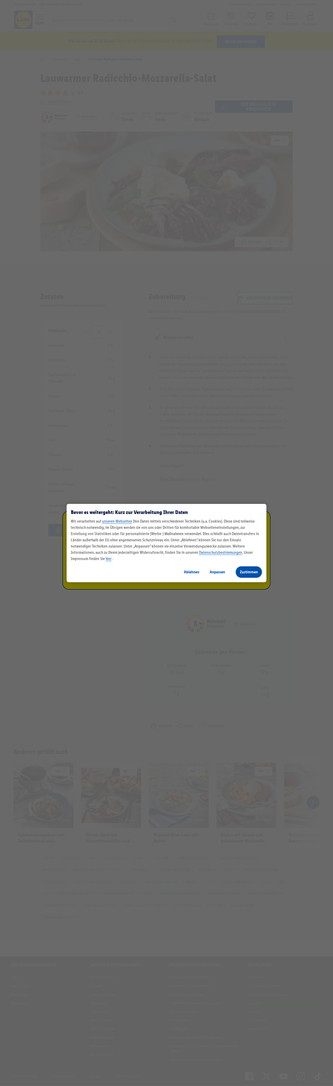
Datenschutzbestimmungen (220, 552)
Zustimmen (249, 571)
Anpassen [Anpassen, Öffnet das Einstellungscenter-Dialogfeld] (217, 571)
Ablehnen (191, 571)
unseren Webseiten (117, 521)
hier (109, 558)
